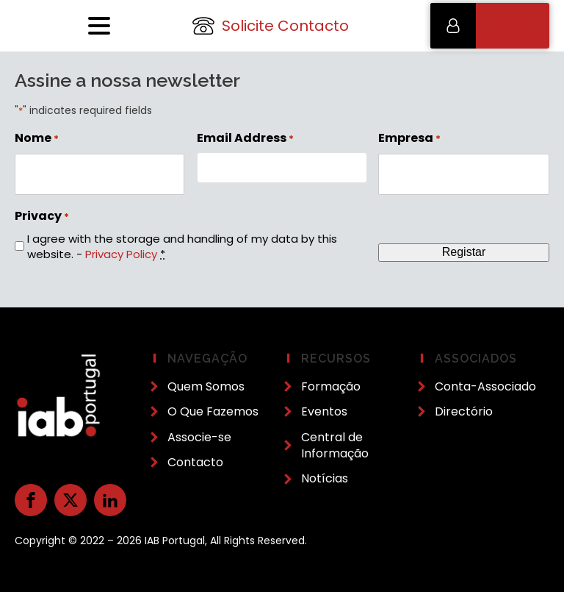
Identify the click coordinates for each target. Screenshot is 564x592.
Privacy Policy (121, 254)
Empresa (409, 138)
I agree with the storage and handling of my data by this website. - (182, 246)
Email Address (245, 138)
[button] (489, 26)
